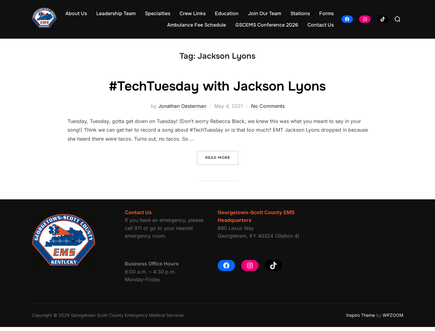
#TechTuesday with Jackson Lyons (217, 90)
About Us (76, 13)
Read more (221, 161)
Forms (326, 13)
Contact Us (320, 25)
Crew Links (193, 13)
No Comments (268, 110)
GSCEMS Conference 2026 (266, 25)
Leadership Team (116, 13)
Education (227, 13)
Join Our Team (264, 13)
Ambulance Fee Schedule (196, 25)
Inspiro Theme (360, 319)
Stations (300, 13)
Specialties (157, 13)
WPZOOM (393, 319)
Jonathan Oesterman (182, 110)
